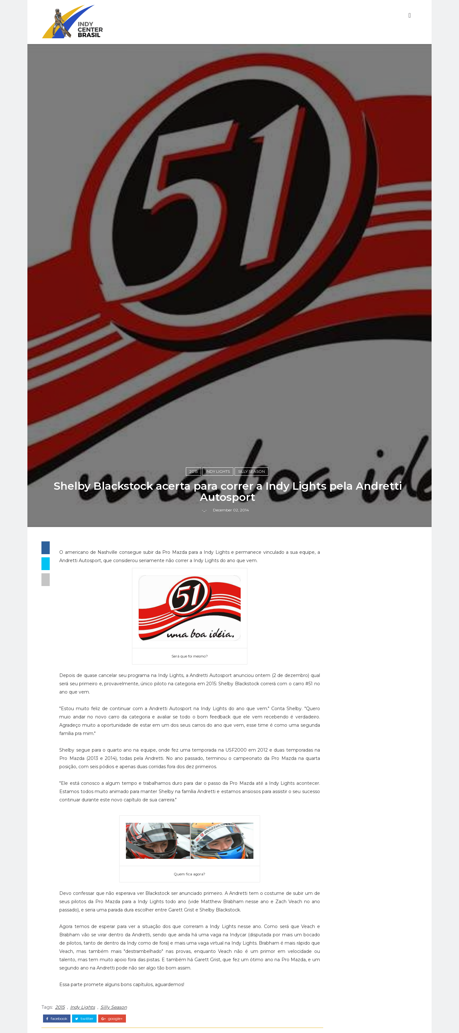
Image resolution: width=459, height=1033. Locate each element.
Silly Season (253, 603)
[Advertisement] (361, 775)
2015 (195, 603)
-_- (206, 643)
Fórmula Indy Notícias (360, 913)
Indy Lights (220, 603)
